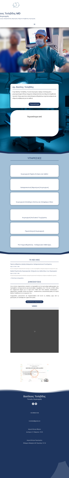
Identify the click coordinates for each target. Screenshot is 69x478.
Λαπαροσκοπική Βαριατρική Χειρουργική (34, 187)
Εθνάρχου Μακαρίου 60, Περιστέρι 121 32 (34, 443)
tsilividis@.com (34, 421)
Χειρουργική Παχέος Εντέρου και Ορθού (34, 174)
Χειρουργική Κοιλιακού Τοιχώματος (34, 217)
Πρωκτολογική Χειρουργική (34, 231)
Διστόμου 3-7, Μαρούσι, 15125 (34, 432)
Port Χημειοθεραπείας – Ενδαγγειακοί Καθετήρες (34, 245)
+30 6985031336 (34, 413)
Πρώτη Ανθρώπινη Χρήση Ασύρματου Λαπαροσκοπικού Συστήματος (31, 264)
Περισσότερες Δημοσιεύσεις (34, 302)
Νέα (18, 266)
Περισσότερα (34, 104)
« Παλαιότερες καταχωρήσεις (17, 278)
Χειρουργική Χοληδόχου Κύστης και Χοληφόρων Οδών (34, 202)
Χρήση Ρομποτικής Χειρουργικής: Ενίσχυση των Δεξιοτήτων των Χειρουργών (33, 271)
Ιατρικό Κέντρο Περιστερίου (34, 440)
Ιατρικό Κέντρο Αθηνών (34, 429)
